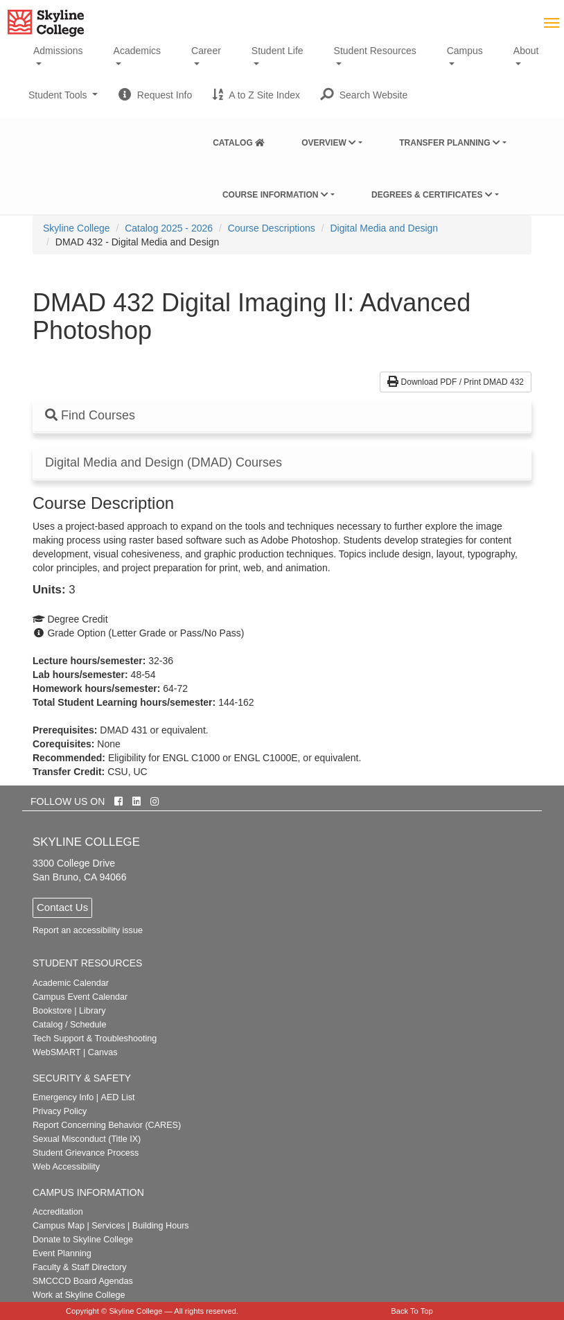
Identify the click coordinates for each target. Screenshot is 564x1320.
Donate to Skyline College (83, 1239)
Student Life (277, 50)
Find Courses (90, 415)
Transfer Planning (449, 143)
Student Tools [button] (63, 100)
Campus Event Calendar (80, 997)
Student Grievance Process (86, 1153)
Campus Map (59, 1226)
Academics (137, 50)
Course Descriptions (271, 228)
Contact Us (62, 907)
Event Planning (62, 1253)
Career (206, 50)
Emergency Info (63, 1097)
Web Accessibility (66, 1167)
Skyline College (76, 228)
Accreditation (58, 1212)
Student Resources (375, 50)
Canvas (103, 1052)
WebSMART (57, 1052)
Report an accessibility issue (88, 930)
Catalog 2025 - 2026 (169, 228)
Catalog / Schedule (69, 1025)
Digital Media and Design (384, 228)
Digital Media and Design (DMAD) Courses (163, 462)
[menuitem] (238, 140)
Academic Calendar (71, 983)
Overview (328, 143)
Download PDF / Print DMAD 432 (455, 382)
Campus (465, 50)
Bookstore (52, 1011)
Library (92, 1011)
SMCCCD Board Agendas (83, 1281)
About (526, 50)
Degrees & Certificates (432, 195)
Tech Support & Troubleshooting (95, 1038)
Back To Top (412, 1311)
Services (108, 1226)
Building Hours (160, 1226)
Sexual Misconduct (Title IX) (87, 1139)
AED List (117, 1097)
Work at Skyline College (79, 1295)
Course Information (275, 195)
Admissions (58, 50)
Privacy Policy (60, 1111)
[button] (364, 95)
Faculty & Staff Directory (80, 1267)
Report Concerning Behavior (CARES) (107, 1125)
